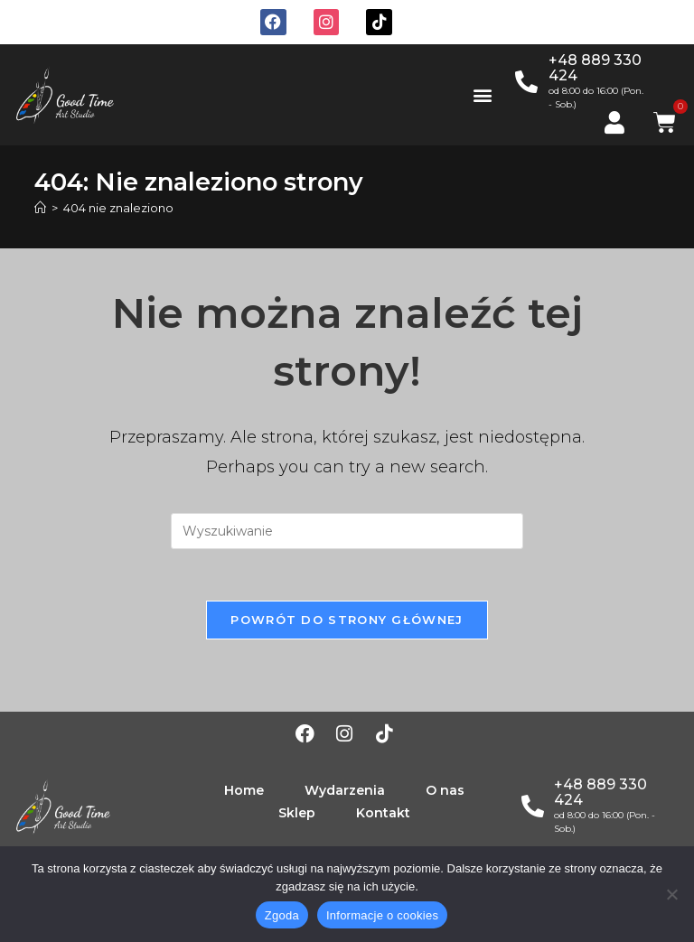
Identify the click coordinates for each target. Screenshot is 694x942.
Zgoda (282, 915)
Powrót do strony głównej (346, 622)
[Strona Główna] (40, 208)
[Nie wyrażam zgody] (671, 894)
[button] (482, 94)
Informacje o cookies (382, 915)
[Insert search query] (347, 531)
